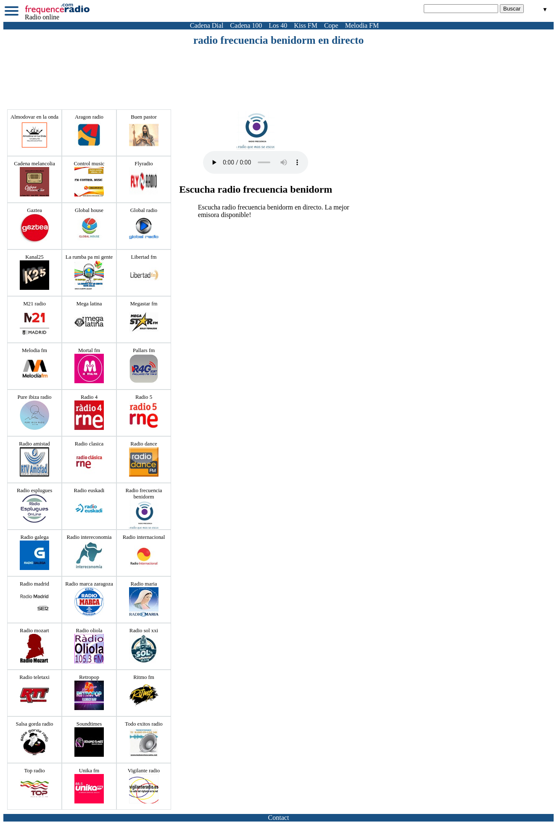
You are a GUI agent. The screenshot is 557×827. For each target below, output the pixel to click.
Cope (331, 25)
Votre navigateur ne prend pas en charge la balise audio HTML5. (255, 162)
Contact (278, 817)
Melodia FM (362, 25)
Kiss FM (305, 25)
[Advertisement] (279, 70)
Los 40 (278, 25)
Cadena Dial (207, 25)
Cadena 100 (246, 25)
